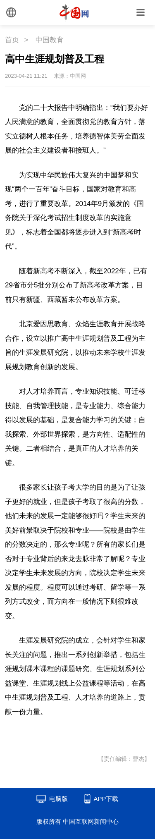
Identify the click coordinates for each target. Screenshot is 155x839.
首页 (12, 40)
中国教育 (50, 40)
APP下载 (105, 799)
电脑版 (58, 799)
